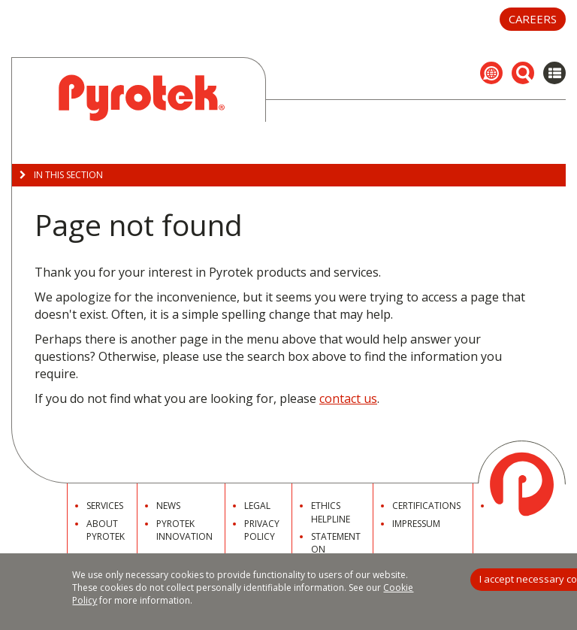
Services (104, 505)
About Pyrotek (105, 530)
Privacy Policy (261, 530)
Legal (257, 505)
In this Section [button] (61, 174)
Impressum (416, 523)
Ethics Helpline (330, 512)
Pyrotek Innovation (184, 530)
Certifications (426, 505)
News (168, 505)
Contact (513, 505)
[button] (491, 73)
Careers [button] (533, 18)
